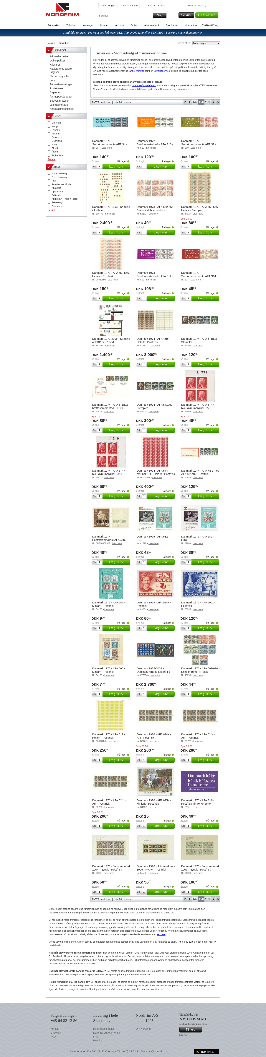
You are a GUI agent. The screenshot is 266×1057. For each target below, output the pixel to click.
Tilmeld (193, 1029)
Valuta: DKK (130, 6)
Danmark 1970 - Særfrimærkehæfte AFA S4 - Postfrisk (109, 144)
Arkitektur (57, 195)
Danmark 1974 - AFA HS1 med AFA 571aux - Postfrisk (200, 472)
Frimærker (54, 25)
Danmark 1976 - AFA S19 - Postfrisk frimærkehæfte (197, 802)
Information (190, 25)
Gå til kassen (207, 15)
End (218, 102)
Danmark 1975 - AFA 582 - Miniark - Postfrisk (108, 604)
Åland (55, 148)
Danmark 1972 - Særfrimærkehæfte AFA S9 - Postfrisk (198, 144)
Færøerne (57, 137)
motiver (140, 70)
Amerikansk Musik (61, 184)
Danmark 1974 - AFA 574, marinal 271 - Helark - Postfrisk (156, 472)
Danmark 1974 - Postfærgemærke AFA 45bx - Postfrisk (110, 540)
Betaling (98, 1040)
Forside (51, 43)
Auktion (119, 25)
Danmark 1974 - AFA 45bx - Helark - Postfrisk (154, 340)
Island (55, 144)
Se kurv (187, 15)
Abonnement (151, 25)
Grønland (57, 140)
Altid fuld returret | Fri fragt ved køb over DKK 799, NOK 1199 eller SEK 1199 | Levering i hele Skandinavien (132, 32)
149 (194, 102)
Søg (161, 15)
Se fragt (95, 161)
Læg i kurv (119, 166)
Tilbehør (71, 25)
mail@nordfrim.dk (157, 1051)
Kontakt (162, 5)
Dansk (103, 5)
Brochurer (171, 25)
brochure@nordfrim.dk (144, 85)
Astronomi (57, 206)
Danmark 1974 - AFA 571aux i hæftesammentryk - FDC (110, 406)
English (112, 5)
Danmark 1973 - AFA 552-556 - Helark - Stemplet (200, 208)
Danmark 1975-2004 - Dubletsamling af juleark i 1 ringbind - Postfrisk (153, 672)
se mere (161, 934)
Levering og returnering (106, 1032)
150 (201, 102)
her (161, 989)
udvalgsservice (162, 70)
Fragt (96, 1036)
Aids (54, 180)
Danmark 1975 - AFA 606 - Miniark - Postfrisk (108, 670)
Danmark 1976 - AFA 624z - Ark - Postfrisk (109, 802)
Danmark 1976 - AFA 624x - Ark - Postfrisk (154, 736)
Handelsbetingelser (104, 1028)
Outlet (134, 25)
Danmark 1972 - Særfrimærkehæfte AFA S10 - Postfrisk (155, 144)
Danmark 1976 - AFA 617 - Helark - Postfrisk (108, 736)
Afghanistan (58, 155)
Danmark (57, 122)
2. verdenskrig (59, 177)
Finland (56, 133)
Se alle (52, 159)
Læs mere (184, 1035)
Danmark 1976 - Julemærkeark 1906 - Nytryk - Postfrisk (200, 868)
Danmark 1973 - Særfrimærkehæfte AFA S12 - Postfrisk (155, 276)
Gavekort (56, 1032)
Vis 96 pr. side (123, 102)
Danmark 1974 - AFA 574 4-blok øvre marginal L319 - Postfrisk (109, 474)
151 (207, 102)
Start (184, 102)
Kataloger (88, 25)
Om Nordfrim (143, 1028)
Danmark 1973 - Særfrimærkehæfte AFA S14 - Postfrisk (199, 276)
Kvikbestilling (210, 25)
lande (132, 70)
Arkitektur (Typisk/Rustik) (65, 198)
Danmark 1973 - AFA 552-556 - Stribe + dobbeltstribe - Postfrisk (156, 210)
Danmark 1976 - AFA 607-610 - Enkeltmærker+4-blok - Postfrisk (200, 672)
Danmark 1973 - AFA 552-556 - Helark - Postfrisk (111, 274)
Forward (213, 102)
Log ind (152, 5)
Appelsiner (57, 191)
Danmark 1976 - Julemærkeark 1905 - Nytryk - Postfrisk (156, 868)
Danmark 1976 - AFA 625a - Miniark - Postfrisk (154, 802)
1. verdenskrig (59, 173)
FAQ (53, 1036)
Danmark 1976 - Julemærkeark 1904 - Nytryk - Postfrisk (111, 868)
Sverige (56, 130)
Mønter (104, 25)
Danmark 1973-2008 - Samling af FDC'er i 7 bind (111, 340)
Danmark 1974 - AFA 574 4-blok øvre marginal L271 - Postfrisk (198, 408)
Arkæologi (57, 202)
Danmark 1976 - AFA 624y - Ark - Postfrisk (198, 736)
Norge (55, 126)
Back (189, 102)
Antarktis (56, 187)
